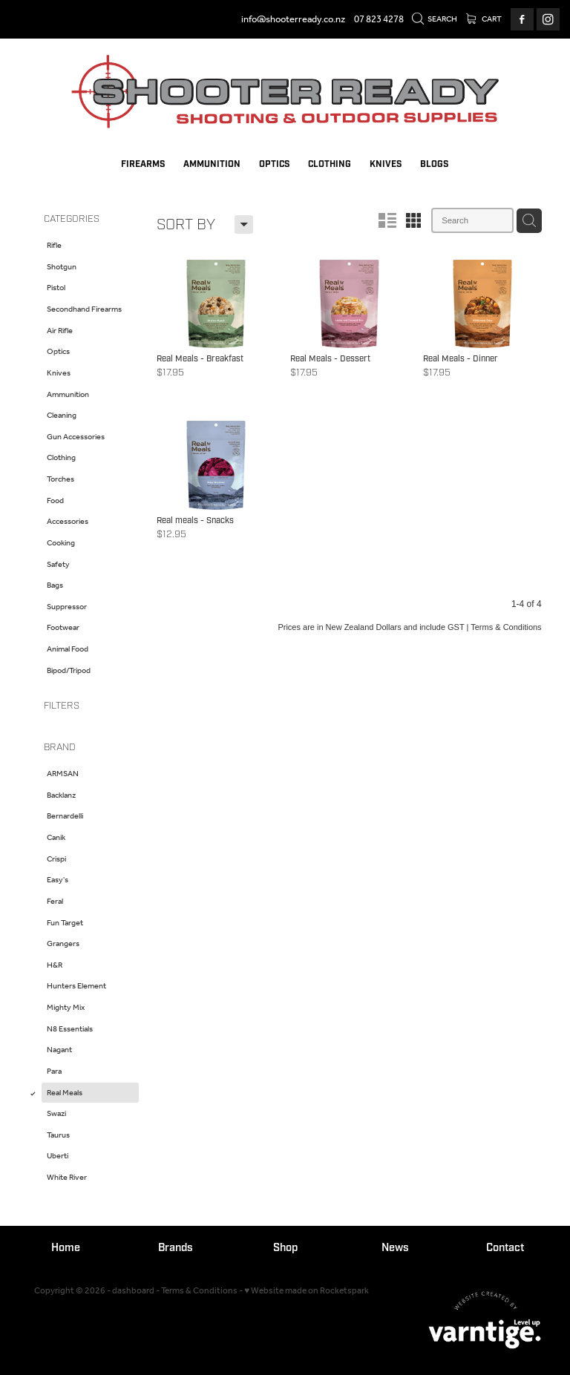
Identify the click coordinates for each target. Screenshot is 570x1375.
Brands (175, 1248)
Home (65, 1248)
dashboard (133, 1290)
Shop (285, 1248)
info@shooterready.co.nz (293, 19)
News (395, 1248)
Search (435, 19)
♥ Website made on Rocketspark (306, 1290)
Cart (484, 19)
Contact (505, 1248)
